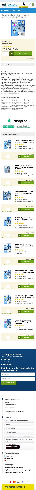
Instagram (9, 458)
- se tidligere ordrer (14, 467)
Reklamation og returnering (14, 472)
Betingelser (10, 428)
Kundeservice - (17, 421)
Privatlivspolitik (12, 432)
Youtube (8, 461)
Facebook (9, 456)
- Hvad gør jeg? (18, 470)
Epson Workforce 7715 (6, 106)
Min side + (23, 5)
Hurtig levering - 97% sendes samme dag (19, 440)
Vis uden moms (29, 58)
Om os (8, 424)
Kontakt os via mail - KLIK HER (14, 411)
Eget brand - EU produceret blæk (18, 436)
